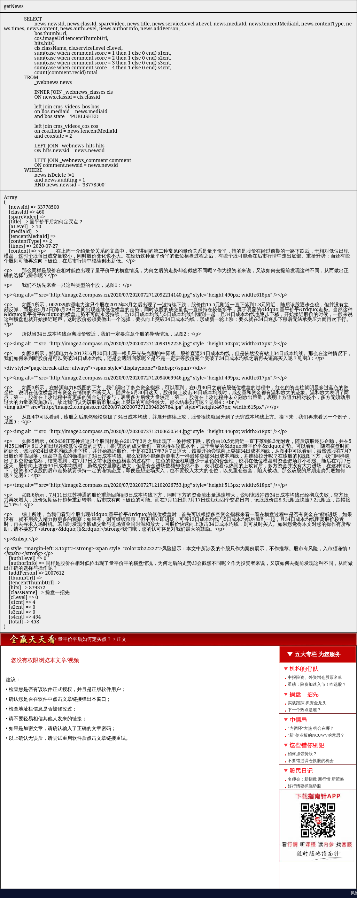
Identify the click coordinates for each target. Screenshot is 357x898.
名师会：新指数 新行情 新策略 (316, 779)
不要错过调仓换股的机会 (311, 760)
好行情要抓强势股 (304, 786)
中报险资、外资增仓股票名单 (315, 677)
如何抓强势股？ (302, 753)
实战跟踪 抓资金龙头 (307, 702)
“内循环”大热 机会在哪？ (311, 728)
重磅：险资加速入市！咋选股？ (317, 684)
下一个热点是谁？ (304, 709)
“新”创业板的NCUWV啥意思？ (316, 735)
